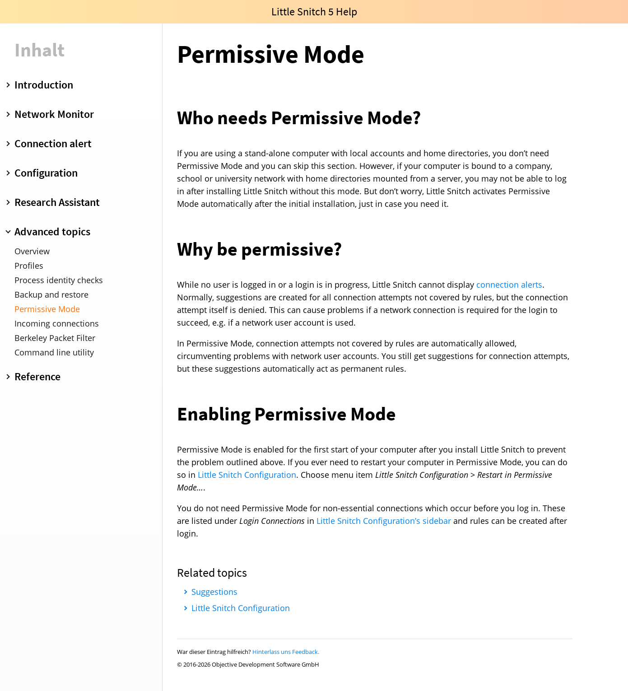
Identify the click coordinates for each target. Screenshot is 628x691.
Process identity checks (58, 280)
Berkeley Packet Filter (54, 337)
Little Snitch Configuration (247, 474)
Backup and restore (51, 294)
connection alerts (509, 284)
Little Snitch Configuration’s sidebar (383, 520)
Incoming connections (56, 323)
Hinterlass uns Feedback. (285, 652)
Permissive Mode (47, 308)
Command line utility (54, 352)
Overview (32, 251)
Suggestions (214, 591)
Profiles (28, 265)
